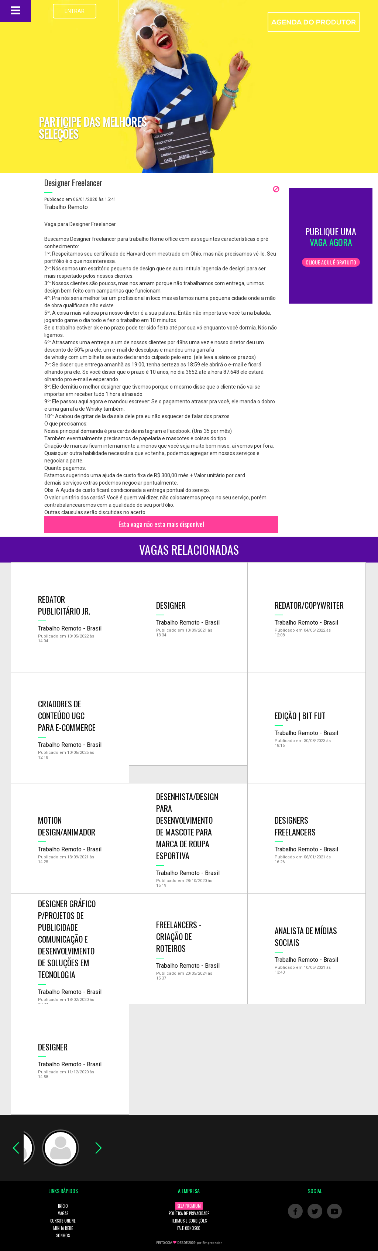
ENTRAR (75, 11)
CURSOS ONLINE (63, 1221)
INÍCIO (63, 1206)
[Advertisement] (188, 719)
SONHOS (63, 1235)
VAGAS (63, 1213)
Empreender (212, 1243)
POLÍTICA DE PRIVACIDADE (189, 1213)
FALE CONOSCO (188, 1228)
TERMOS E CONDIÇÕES (189, 1221)
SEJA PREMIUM (189, 1206)
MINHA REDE (63, 1228)
